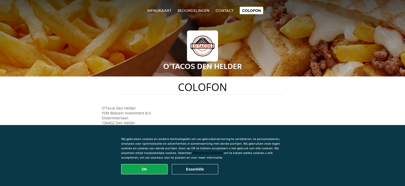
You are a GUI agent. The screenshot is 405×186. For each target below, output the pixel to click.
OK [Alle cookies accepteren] (144, 169)
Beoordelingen (193, 10)
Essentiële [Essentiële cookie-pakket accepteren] (195, 169)
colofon (251, 10)
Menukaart (159, 10)
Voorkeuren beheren (208, 153)
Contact (224, 10)
